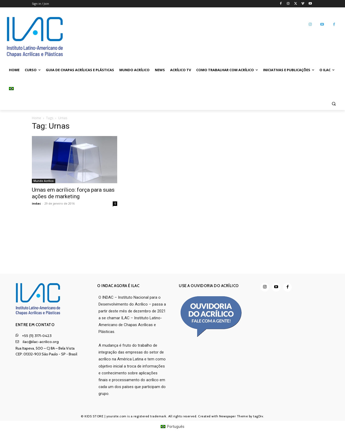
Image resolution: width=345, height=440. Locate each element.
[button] (334, 103)
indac (36, 203)
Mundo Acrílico (43, 181)
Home (36, 118)
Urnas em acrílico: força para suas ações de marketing (73, 193)
